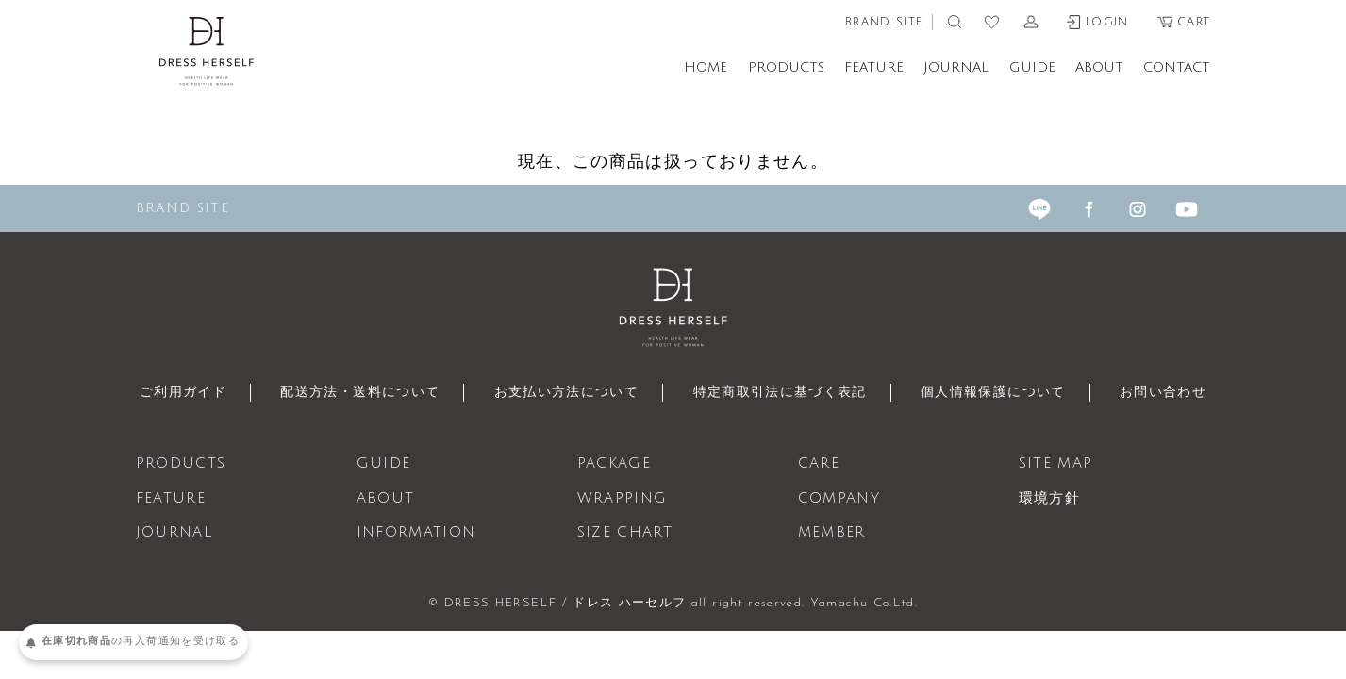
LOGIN (1098, 22)
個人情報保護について (1009, 393)
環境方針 (1049, 498)
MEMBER (832, 532)
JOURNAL (956, 67)
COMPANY (839, 498)
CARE (818, 464)
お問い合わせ (1185, 393)
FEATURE (874, 67)
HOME (705, 67)
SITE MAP (1056, 464)
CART (1183, 22)
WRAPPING (622, 498)
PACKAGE (614, 464)
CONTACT (1176, 67)
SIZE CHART (625, 532)
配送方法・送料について (345, 393)
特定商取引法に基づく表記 (784, 393)
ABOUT (1099, 67)
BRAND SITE (884, 22)
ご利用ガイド (159, 393)
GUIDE (1032, 67)
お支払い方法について (561, 393)
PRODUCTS (786, 67)
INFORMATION (416, 532)
